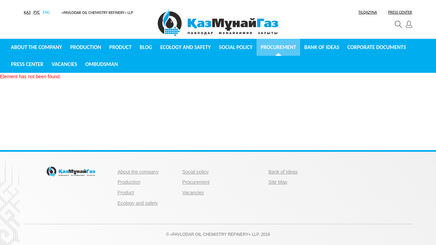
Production (85, 47)
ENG (46, 12)
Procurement (278, 47)
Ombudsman (101, 64)
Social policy (235, 47)
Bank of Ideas (321, 47)
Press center (27, 64)
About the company (36, 47)
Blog (146, 47)
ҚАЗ (27, 12)
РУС (36, 12)
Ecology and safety (185, 47)
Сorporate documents (376, 47)
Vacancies (64, 64)
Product (120, 47)
